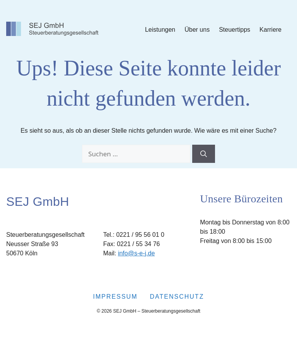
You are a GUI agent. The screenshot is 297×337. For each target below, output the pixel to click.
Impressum (115, 296)
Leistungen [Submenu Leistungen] (160, 29)
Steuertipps (234, 29)
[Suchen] (203, 154)
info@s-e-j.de (136, 253)
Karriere (270, 29)
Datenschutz (177, 296)
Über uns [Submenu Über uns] (197, 29)
